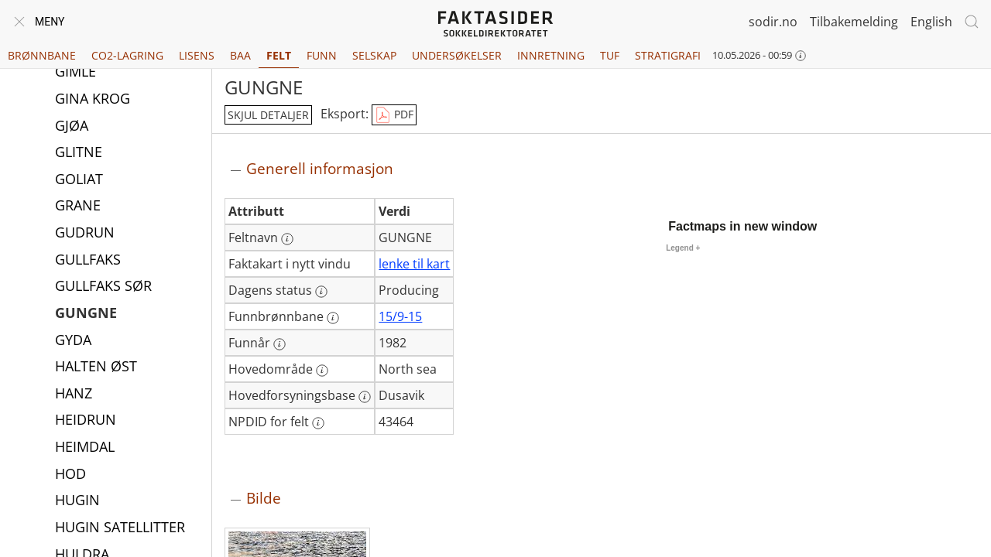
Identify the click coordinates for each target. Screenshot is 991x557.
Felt (278, 55)
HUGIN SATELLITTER (120, 528)
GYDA (73, 341)
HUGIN (77, 501)
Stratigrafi (668, 55)
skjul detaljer (268, 115)
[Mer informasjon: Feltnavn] (287, 239)
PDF (394, 115)
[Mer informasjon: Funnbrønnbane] (333, 318)
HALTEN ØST (96, 367)
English (931, 21)
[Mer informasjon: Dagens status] (321, 291)
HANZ (73, 394)
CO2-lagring (127, 55)
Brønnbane (42, 55)
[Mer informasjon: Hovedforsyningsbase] (364, 397)
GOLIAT (79, 180)
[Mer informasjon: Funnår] (279, 344)
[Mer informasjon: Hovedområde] (322, 370)
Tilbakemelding (854, 21)
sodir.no (773, 21)
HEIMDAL (85, 448)
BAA (240, 55)
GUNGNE (86, 314)
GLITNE (78, 153)
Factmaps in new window (742, 226)
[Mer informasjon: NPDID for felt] (318, 423)
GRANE (78, 206)
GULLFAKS (88, 260)
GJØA (71, 127)
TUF (609, 55)
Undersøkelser (457, 55)
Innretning (551, 55)
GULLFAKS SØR (103, 287)
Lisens (196, 55)
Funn (322, 55)
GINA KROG (92, 100)
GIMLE (75, 72)
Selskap (374, 55)
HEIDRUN (85, 421)
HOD (70, 475)
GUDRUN (85, 233)
